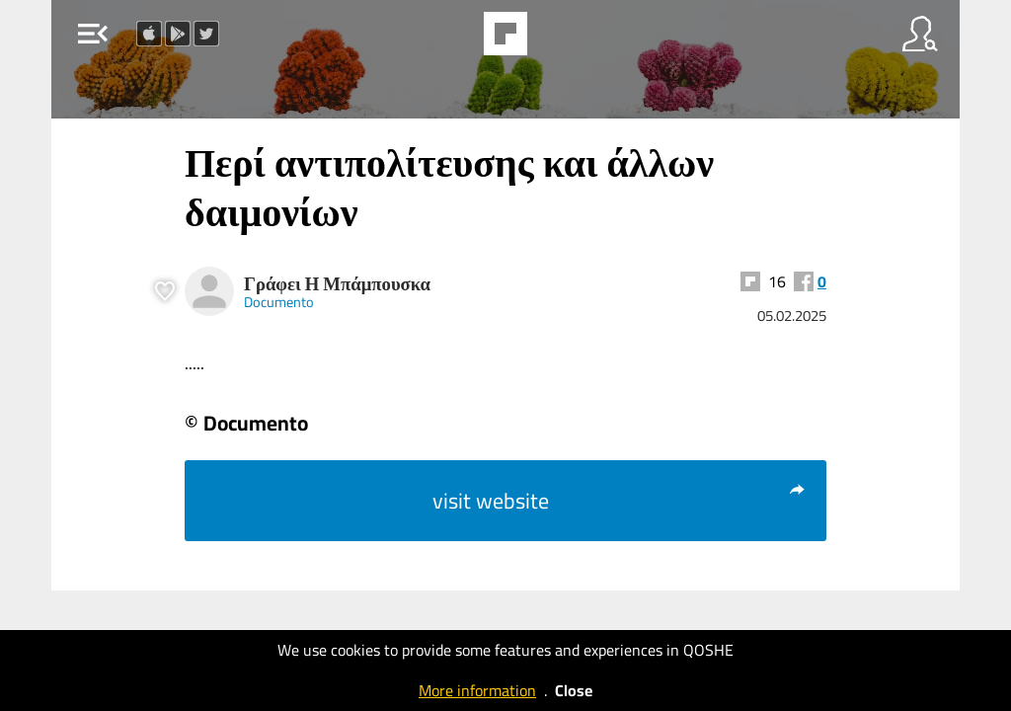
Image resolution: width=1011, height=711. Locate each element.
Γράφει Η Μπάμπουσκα (337, 284)
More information (477, 690)
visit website (619, 500)
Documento (279, 301)
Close (573, 690)
